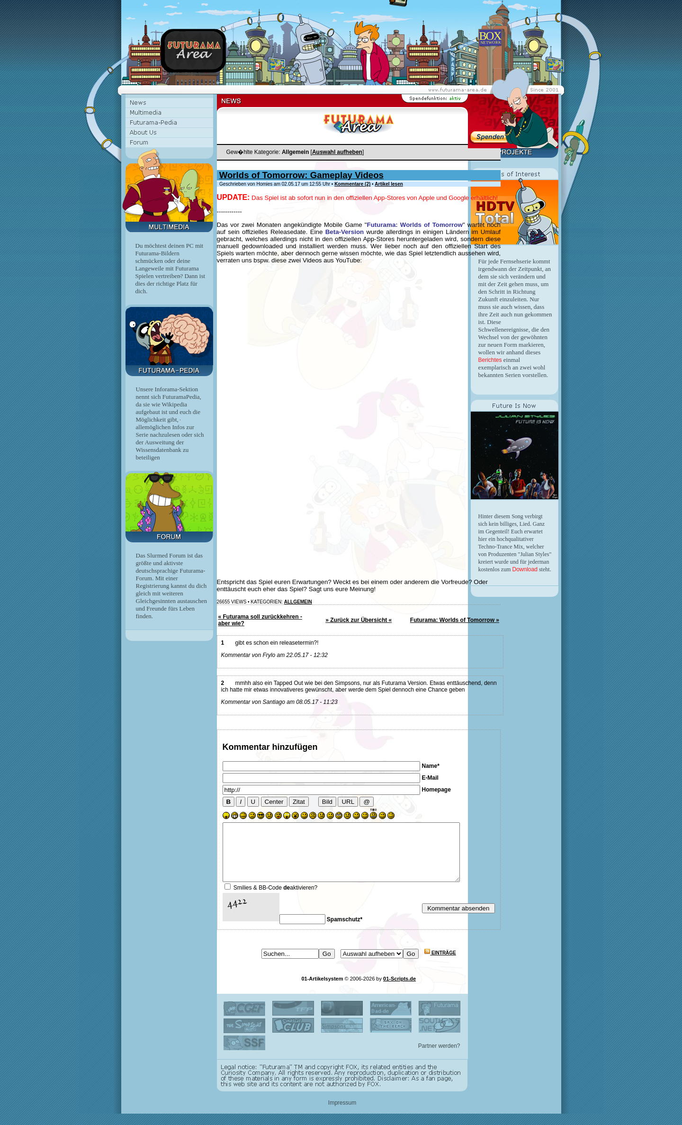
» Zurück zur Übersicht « (358, 620)
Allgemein (298, 601)
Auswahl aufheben (337, 152)
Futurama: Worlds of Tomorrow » (454, 620)
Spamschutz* (344, 930)
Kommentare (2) (352, 184)
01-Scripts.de (399, 990)
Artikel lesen (389, 184)
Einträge (440, 964)
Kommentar (246, 747)
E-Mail (430, 777)
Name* (431, 766)
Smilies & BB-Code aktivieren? (275, 899)
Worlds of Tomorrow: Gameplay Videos (301, 175)
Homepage (436, 789)
